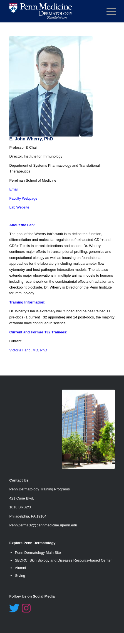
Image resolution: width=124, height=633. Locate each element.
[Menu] (107, 12)
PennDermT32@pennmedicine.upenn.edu (43, 525)
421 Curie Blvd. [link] (21, 498)
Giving (20, 575)
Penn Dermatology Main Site (38, 552)
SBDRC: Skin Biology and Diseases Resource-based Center (63, 560)
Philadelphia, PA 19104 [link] (27, 516)
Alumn (20, 568)
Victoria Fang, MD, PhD (28, 350)
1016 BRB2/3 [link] (20, 507)
